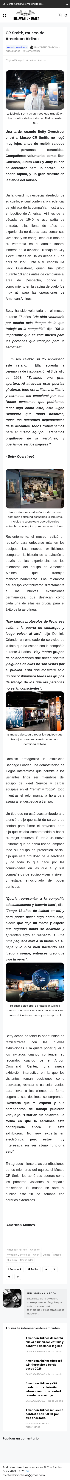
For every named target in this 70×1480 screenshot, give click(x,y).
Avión (36, 1254)
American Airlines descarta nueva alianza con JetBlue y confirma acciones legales (44, 1342)
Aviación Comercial (18, 1254)
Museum (12, 1260)
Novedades (26, 1260)
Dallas (46, 1254)
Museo (57, 1254)
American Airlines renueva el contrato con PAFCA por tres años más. (45, 1414)
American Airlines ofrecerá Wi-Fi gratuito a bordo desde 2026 (44, 1365)
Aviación (35, 1249)
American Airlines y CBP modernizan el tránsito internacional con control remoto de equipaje (43, 1389)
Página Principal (15, 60)
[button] (4, 15)
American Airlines (17, 47)
